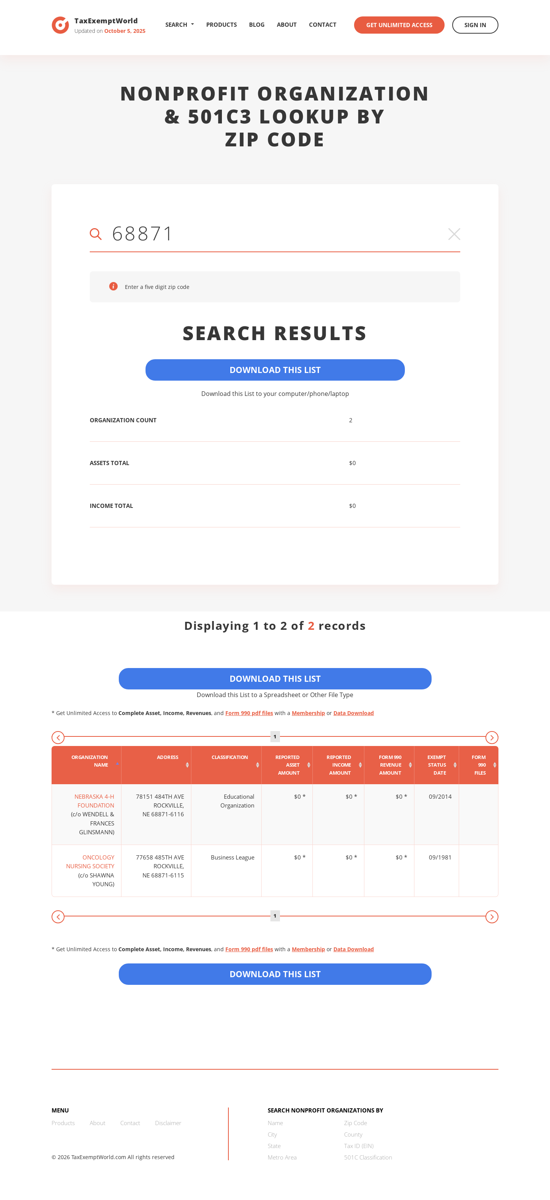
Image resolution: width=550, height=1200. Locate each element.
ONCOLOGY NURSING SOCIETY (90, 861)
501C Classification (368, 1157)
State (274, 1146)
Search (179, 24)
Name (275, 1123)
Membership (308, 713)
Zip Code (355, 1123)
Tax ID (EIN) (359, 1146)
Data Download (353, 713)
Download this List (275, 973)
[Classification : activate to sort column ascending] (226, 765)
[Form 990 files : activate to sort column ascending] (478, 765)
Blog (257, 24)
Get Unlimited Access (399, 25)
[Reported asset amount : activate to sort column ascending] (287, 765)
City (272, 1134)
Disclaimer (168, 1123)
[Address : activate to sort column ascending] (156, 765)
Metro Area (282, 1157)
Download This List (275, 369)
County (353, 1134)
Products (221, 24)
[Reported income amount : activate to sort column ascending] (338, 765)
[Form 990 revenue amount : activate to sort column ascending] (389, 765)
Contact (322, 24)
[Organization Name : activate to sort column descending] (86, 765)
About (287, 24)
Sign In (475, 25)
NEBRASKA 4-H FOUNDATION (94, 801)
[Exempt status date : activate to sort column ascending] (436, 765)
